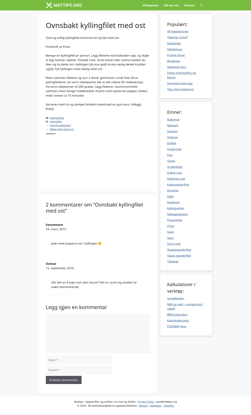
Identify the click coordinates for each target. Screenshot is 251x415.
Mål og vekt (171, 5)
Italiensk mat (176, 179)
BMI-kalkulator (177, 315)
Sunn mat (174, 244)
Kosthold (173, 202)
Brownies (173, 61)
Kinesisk (172, 190)
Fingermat (174, 149)
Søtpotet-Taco (176, 67)
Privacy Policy (146, 401)
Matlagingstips (177, 214)
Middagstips (151, 5)
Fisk (169, 155)
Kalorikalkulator (178, 320)
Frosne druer (176, 55)
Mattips (143, 405)
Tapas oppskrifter (179, 256)
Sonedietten (175, 298)
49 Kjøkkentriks (177, 31)
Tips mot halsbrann (180, 89)
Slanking (169, 405)
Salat (170, 232)
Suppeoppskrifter (179, 250)
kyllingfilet (56, 121)
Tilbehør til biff (177, 37)
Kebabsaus (174, 49)
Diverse (172, 137)
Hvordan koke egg (180, 83)
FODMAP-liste (176, 326)
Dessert (172, 131)
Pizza (170, 226)
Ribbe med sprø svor (62, 129)
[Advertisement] (98, 160)
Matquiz (189, 5)
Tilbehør (173, 261)
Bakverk (172, 125)
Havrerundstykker (60, 125)
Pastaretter (175, 220)
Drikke (171, 143)
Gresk (171, 161)
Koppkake (174, 43)
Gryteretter (175, 167)
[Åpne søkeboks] (201, 5)
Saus (170, 238)
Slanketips (156, 405)
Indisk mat (174, 173)
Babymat (173, 119)
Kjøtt (170, 196)
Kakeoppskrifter (178, 185)
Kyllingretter (57, 118)
